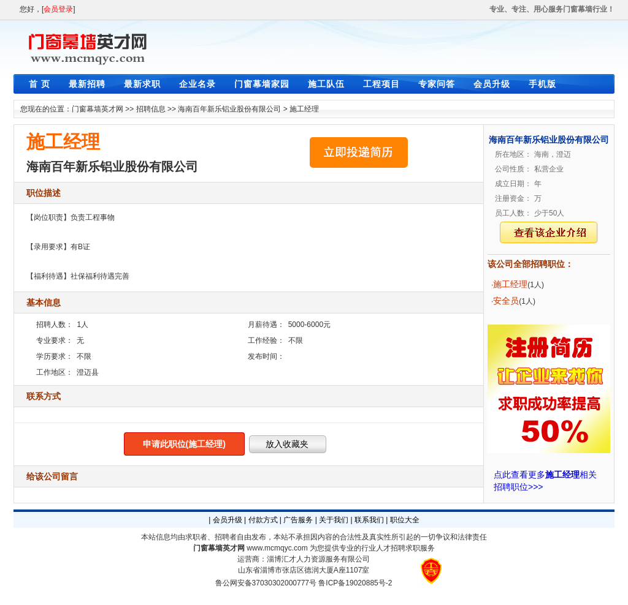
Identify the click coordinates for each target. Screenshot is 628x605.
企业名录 (197, 84)
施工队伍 (326, 84)
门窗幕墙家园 (261, 84)
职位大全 (404, 520)
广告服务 (298, 520)
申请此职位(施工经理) (184, 444)
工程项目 (381, 84)
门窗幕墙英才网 (97, 109)
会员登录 (58, 9)
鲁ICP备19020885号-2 (355, 583)
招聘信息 (151, 109)
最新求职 (142, 84)
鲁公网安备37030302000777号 (265, 583)
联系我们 (369, 520)
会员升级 (491, 84)
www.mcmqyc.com (277, 548)
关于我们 (333, 520)
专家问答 (436, 84)
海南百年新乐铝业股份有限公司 (229, 109)
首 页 (39, 84)
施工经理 (304, 109)
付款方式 (263, 520)
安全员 (506, 301)
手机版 (542, 84)
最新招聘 (87, 84)
